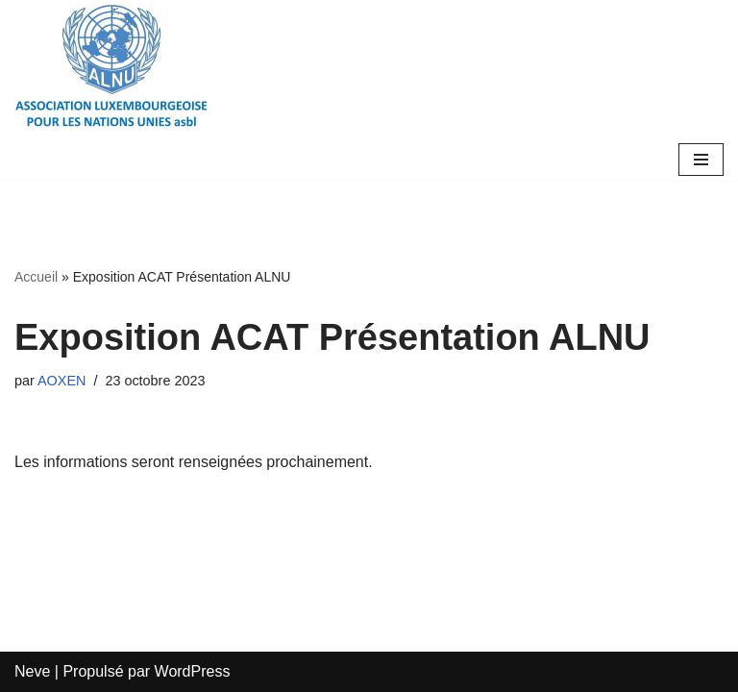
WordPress (193, 671)
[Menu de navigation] (701, 159)
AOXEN (61, 380)
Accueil (36, 276)
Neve (32, 671)
